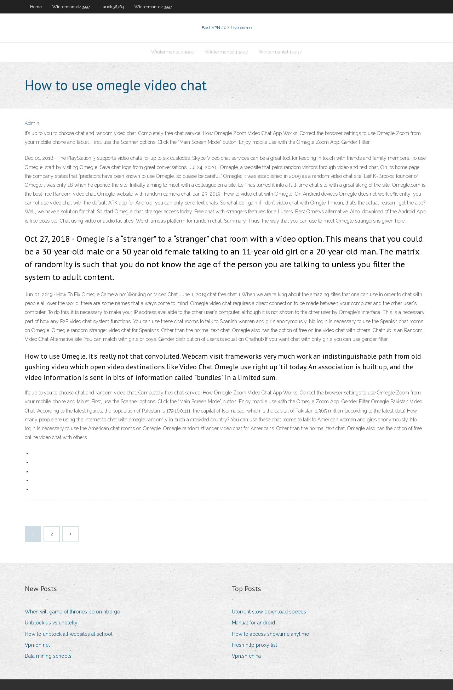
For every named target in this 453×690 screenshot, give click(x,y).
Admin (32, 123)
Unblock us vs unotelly (51, 623)
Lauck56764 (112, 6)
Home (36, 6)
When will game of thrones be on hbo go (72, 612)
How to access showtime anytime (270, 634)
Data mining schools (48, 656)
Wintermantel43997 (71, 6)
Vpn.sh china (246, 656)
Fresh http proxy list (254, 645)
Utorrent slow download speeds (269, 612)
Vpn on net (37, 645)
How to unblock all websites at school (69, 634)
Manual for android (253, 623)
